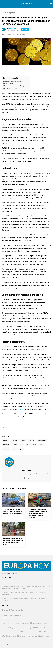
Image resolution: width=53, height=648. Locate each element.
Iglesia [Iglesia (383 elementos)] (28, 628)
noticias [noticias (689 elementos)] (29, 632)
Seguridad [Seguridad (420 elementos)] (22, 636)
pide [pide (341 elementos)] (15, 636)
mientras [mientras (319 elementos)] (4, 632)
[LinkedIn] (28, 478)
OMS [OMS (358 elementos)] (36, 632)
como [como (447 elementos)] (11, 623)
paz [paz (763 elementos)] (8, 636)
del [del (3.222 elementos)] (31, 622)
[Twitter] (24, 478)
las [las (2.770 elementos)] (40, 627)
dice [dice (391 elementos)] (41, 623)
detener (15, 444)
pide (21, 449)
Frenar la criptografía (11, 88)
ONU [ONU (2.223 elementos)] (40, 631)
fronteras (20, 409)
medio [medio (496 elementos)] (47, 628)
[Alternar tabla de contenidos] (26, 78)
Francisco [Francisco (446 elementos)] (4, 628)
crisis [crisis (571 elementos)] (27, 623)
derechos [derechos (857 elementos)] (36, 623)
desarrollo (6, 444)
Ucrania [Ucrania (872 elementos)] (38, 636)
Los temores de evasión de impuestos (16, 86)
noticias (33, 444)
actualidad (6, 440)
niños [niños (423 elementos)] (24, 632)
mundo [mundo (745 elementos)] (17, 632)
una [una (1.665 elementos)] (42, 636)
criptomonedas (42, 440)
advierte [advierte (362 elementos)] (4, 623)
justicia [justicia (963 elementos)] (35, 628)
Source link (6, 427)
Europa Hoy (12, 28)
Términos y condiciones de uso (10, 644)
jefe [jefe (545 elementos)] (31, 628)
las (21, 444)
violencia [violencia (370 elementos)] (47, 636)
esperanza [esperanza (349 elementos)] (45, 623)
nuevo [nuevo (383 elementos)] (33, 632)
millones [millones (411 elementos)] (8, 632)
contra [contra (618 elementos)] (24, 623)
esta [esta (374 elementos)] (49, 623)
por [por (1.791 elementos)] (18, 636)
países (14, 449)
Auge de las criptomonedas (13, 81)
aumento (23, 440)
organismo (6, 449)
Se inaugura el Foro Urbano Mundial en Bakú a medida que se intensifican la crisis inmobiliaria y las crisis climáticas (38, 513)
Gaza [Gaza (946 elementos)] (9, 628)
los (27, 444)
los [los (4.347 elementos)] (43, 627)
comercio (31, 440)
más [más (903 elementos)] (21, 632)
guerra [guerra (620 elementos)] (14, 628)
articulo (15, 440)
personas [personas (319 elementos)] (12, 636)
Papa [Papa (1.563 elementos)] (45, 632)
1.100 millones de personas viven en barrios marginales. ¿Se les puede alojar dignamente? (13, 512)
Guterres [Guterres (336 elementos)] (18, 628)
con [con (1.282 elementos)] (15, 623)
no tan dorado (8, 83)
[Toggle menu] (51, 3)
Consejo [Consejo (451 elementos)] (19, 623)
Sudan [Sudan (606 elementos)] (32, 636)
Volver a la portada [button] (8, 13)
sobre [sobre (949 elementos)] (28, 636)
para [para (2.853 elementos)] (4, 635)
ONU (41, 444)
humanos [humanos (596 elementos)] (23, 628)
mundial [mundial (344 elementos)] (12, 632)
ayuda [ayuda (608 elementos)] (8, 623)
